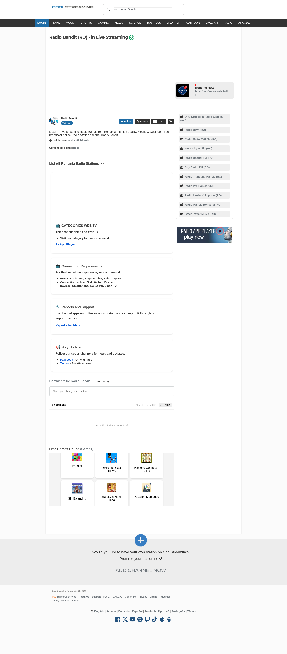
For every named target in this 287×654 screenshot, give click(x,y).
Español (137, 611)
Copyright (130, 596)
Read (76, 147)
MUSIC (70, 22)
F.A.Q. (106, 596)
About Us (84, 596)
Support (96, 596)
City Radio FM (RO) (197, 167)
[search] (143, 9)
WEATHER (173, 22)
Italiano (111, 611)
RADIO (228, 22)
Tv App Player (65, 244)
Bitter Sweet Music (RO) (200, 213)
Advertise (165, 596)
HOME (56, 22)
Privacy (143, 596)
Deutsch (150, 611)
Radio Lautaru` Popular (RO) (203, 195)
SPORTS (86, 22)
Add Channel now (140, 570)
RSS (54, 597)
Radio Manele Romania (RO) (202, 204)
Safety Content (60, 600)
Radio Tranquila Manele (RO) (203, 176)
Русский (163, 611)
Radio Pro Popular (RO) (199, 185)
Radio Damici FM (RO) (199, 157)
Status (75, 600)
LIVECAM (212, 22)
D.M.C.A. (117, 596)
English (99, 611)
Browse (143, 121)
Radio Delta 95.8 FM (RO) (200, 139)
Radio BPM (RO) (195, 129)
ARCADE (244, 22)
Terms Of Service (66, 596)
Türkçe (191, 611)
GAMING (103, 22)
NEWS (119, 22)
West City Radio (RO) (198, 148)
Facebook (66, 359)
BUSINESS (154, 22)
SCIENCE (135, 22)
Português (178, 611)
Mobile (153, 596)
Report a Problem (68, 325)
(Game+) (87, 449)
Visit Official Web (78, 140)
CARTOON (193, 22)
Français (124, 611)
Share (158, 121)
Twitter (64, 363)
